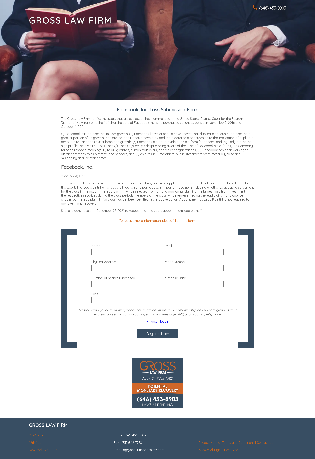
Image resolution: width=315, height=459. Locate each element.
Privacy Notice (157, 321)
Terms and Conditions (238, 443)
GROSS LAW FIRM (70, 20)
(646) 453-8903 (269, 8)
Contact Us (265, 443)
